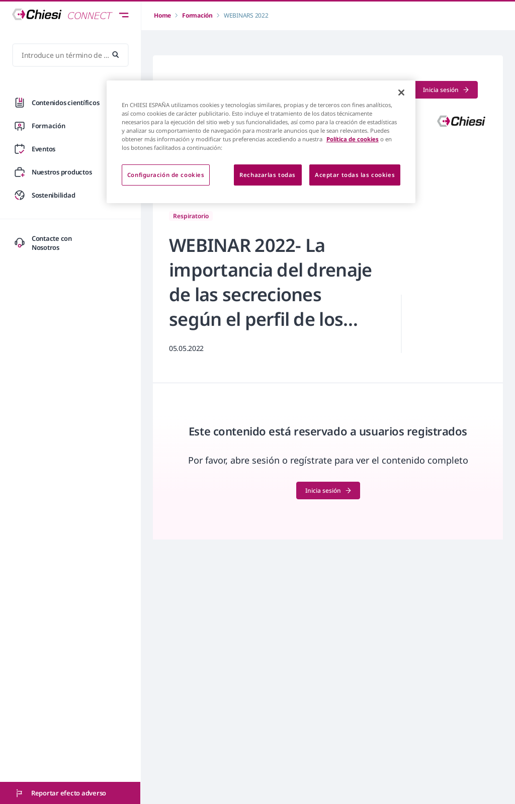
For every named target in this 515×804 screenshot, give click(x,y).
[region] (261, 141)
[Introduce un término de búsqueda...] (70, 55)
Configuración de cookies (166, 174)
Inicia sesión (446, 89)
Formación (197, 15)
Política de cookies (352, 139)
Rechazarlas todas (267, 174)
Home (162, 15)
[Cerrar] (401, 92)
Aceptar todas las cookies (355, 174)
